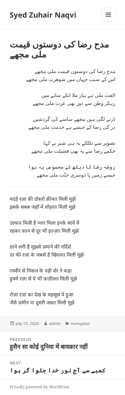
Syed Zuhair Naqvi (43, 15)
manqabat (80, 323)
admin (55, 323)
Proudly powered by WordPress (39, 387)
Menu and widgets (108, 21)
